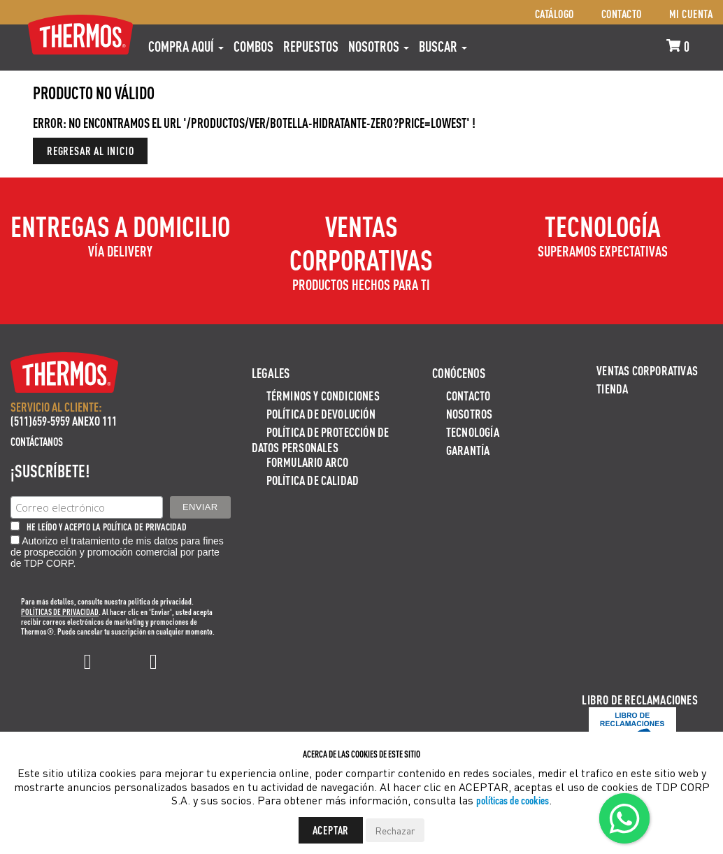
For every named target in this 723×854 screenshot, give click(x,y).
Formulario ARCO (307, 462)
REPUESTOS (310, 46)
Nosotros (378, 46)
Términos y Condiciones (323, 395)
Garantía (468, 450)
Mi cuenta (691, 13)
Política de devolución (320, 413)
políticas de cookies (512, 800)
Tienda (612, 388)
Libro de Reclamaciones (639, 699)
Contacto (621, 13)
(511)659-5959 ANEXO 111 (63, 420)
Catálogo (554, 13)
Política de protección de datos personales (320, 439)
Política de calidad (312, 480)
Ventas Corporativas (647, 370)
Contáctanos (36, 441)
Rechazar (395, 830)
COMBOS (253, 46)
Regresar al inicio (90, 150)
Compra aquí (186, 46)
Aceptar (331, 830)
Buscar (443, 46)
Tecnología (472, 432)
